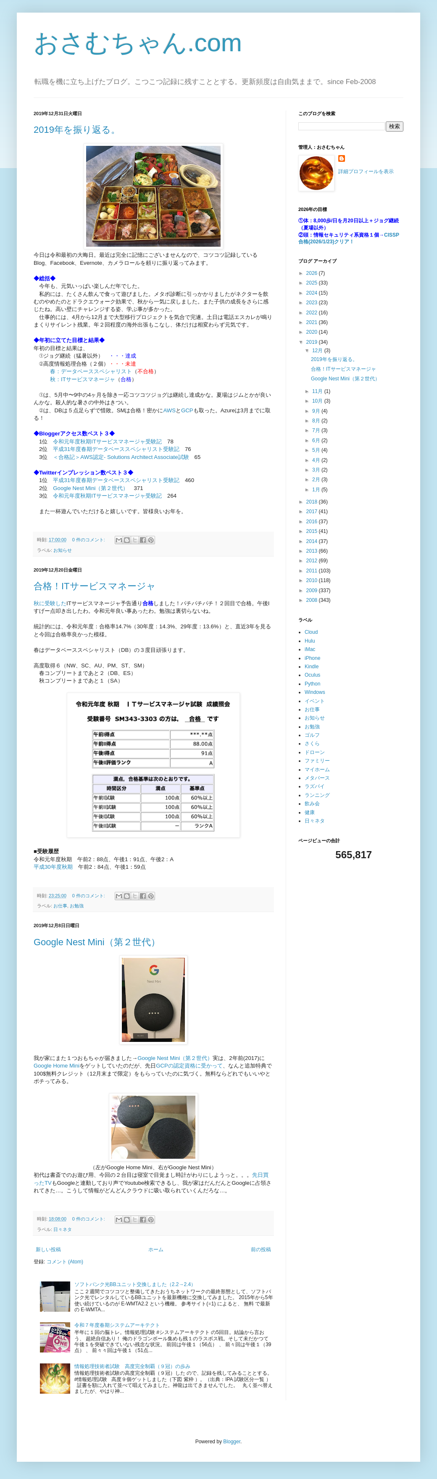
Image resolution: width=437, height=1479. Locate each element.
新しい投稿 (48, 1249)
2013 (312, 551)
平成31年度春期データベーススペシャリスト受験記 (116, 449)
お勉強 (77, 905)
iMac (310, 649)
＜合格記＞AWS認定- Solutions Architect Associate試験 (121, 457)
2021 (312, 322)
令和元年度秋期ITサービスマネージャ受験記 (107, 441)
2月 (316, 479)
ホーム (155, 1249)
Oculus (312, 675)
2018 (312, 502)
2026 (312, 273)
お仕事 (60, 905)
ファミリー (317, 761)
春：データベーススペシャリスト (91, 371)
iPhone (312, 658)
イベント (315, 701)
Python (312, 684)
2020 (312, 332)
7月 (316, 430)
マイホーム (317, 769)
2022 (312, 313)
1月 (316, 490)
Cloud (311, 632)
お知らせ (62, 550)
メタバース (317, 778)
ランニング (317, 795)
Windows (315, 692)
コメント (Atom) (65, 1262)
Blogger (231, 1442)
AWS (169, 410)
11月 (318, 391)
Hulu (310, 641)
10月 (318, 401)
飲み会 (312, 804)
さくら (312, 743)
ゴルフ (312, 735)
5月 (316, 450)
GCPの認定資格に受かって (189, 1065)
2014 (312, 541)
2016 (312, 522)
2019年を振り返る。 (77, 129)
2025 (312, 283)
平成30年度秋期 (53, 867)
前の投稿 (261, 1249)
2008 (312, 600)
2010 (312, 580)
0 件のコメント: (89, 539)
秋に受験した (50, 603)
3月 (316, 470)
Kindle (312, 667)
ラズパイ (315, 786)
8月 (316, 421)
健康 (310, 812)
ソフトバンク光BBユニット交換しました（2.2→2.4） (135, 1284)
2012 (312, 561)
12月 (318, 350)
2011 (312, 571)
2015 (312, 531)
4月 (316, 460)
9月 (316, 411)
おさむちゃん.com (138, 43)
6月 (316, 440)
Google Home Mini (56, 1065)
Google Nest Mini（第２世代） (90, 488)
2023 (312, 303)
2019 (312, 342)
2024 (312, 293)
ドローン (315, 752)
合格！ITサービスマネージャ (95, 586)
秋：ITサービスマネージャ (82, 379)
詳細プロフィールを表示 (366, 171)
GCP (187, 410)
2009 (312, 590)
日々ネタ (62, 1229)
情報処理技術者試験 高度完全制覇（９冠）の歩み (132, 1366)
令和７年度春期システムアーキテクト (117, 1325)
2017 (312, 511)
